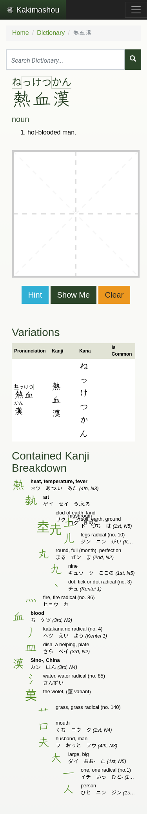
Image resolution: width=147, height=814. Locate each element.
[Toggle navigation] (136, 10)
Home (20, 32)
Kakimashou (33, 9)
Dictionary (51, 32)
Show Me (73, 295)
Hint (35, 295)
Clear (114, 295)
